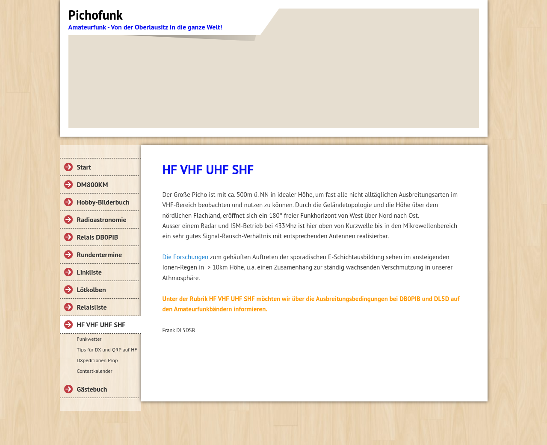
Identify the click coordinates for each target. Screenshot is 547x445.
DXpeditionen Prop (97, 360)
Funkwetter (89, 339)
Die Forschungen (186, 257)
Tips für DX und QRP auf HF (107, 349)
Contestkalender (94, 371)
